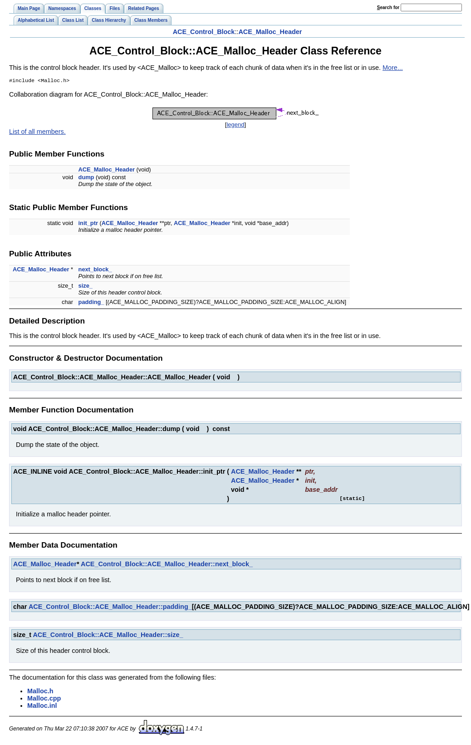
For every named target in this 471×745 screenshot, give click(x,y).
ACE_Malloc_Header (270, 31)
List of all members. (37, 132)
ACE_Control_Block (204, 31)
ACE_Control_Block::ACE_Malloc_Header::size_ (108, 635)
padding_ (91, 302)
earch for (388, 7)
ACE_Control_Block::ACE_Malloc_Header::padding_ (110, 607)
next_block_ (95, 270)
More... (393, 67)
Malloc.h (40, 692)
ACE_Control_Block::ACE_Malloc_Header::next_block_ (167, 565)
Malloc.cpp (44, 699)
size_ (85, 286)
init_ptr (88, 224)
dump (86, 178)
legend (235, 125)
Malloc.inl (42, 706)
